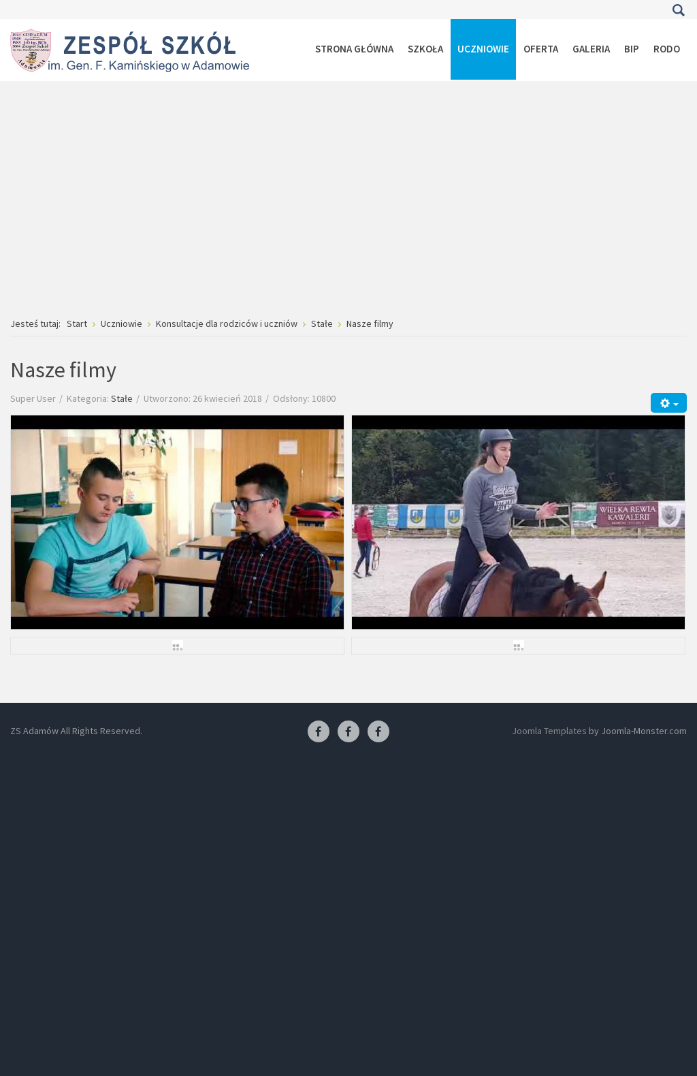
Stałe (122, 398)
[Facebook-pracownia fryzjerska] (348, 732)
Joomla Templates (549, 731)
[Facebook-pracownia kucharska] (378, 732)
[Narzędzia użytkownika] (669, 403)
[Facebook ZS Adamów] (318, 732)
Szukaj (678, 10)
